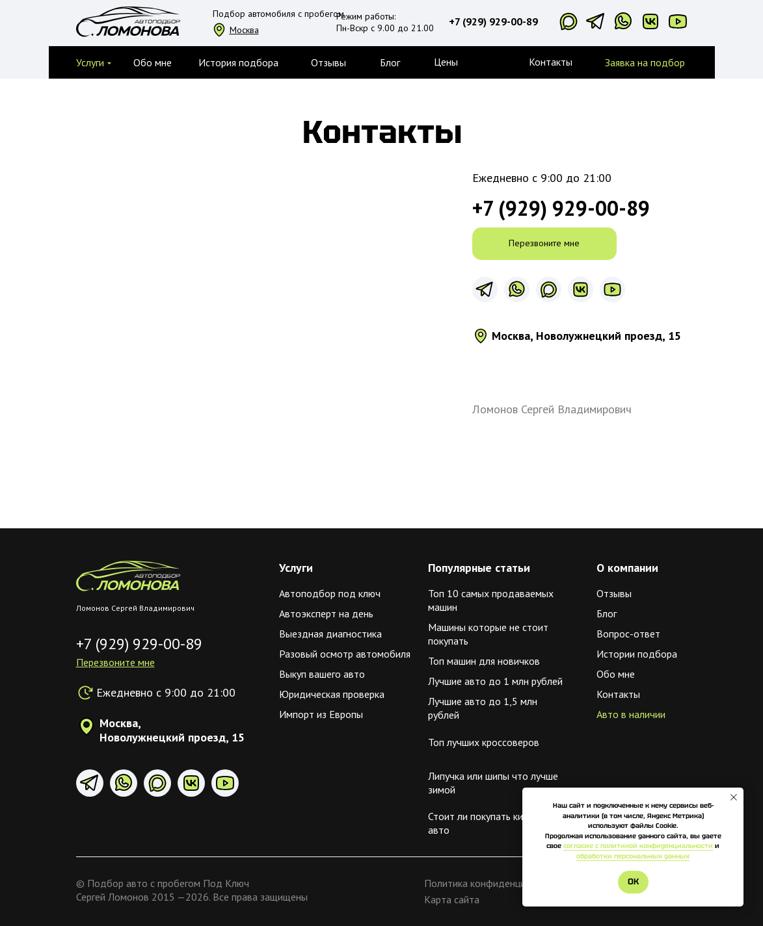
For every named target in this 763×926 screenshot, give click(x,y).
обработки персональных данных (632, 856)
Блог (606, 613)
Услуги (296, 567)
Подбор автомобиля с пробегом (278, 13)
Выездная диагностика (330, 633)
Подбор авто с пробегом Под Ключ (168, 883)
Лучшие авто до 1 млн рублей (495, 681)
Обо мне (152, 62)
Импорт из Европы (321, 714)
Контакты (550, 61)
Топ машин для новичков (484, 660)
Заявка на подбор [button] (645, 62)
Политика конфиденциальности (495, 883)
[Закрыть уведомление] (733, 797)
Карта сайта (451, 899)
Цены (446, 61)
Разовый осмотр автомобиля (344, 653)
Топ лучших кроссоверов (483, 742)
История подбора (238, 62)
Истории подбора (636, 653)
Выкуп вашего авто (322, 673)
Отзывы (328, 62)
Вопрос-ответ (628, 633)
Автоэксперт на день (326, 613)
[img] (128, 576)
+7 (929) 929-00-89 (493, 21)
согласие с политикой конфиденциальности (638, 846)
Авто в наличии (630, 714)
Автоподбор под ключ (330, 593)
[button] (90, 62)
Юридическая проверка (331, 694)
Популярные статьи (479, 567)
